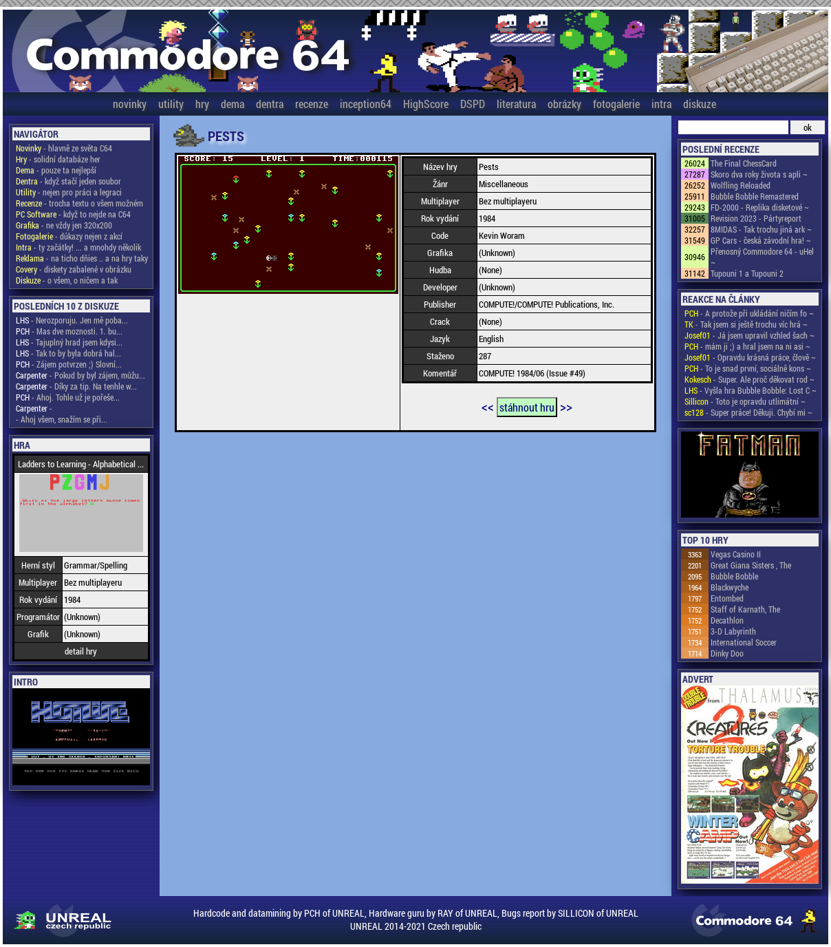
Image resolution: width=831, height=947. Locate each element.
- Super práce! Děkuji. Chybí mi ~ (748, 412)
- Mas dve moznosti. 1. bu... (69, 331)
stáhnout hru (526, 407)
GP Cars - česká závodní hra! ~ (761, 240)
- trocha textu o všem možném (79, 203)
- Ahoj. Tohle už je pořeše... (68, 397)
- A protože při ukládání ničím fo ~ (749, 313)
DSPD (472, 103)
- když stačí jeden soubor (68, 181)
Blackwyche (729, 587)
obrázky (564, 103)
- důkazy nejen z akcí (69, 236)
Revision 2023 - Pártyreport (756, 218)
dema (232, 103)
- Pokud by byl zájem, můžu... (80, 375)
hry (202, 103)
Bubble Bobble (734, 576)
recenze (311, 103)
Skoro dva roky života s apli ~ (759, 174)
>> (566, 406)
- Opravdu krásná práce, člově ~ (750, 357)
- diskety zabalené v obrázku (73, 269)
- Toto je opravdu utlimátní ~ (745, 401)
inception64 (365, 103)
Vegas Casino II (736, 554)
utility (171, 103)
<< (488, 406)
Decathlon (727, 620)
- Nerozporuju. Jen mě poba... (72, 320)
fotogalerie (616, 103)
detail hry (81, 651)
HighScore (426, 103)
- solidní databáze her (58, 158)
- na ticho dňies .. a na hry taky (82, 258)
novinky (130, 103)
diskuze (699, 103)
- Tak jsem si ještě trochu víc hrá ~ (746, 324)
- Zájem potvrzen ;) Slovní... (69, 364)
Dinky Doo (727, 653)
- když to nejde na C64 (73, 214)
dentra (269, 103)
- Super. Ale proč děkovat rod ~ (749, 379)
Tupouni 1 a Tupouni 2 (747, 273)
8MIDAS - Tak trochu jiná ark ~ (761, 229)
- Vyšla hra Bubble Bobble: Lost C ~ (750, 390)
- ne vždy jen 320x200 (64, 225)
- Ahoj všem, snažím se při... (61, 419)
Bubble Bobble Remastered (755, 196)
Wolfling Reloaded (740, 185)
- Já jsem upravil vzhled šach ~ (749, 335)
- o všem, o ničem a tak (67, 280)
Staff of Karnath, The (745, 609)
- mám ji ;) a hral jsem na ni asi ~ (747, 346)
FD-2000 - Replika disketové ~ (760, 207)
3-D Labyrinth (733, 631)
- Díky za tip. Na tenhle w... (76, 386)
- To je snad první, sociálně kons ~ (747, 368)
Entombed (727, 598)
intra (661, 103)
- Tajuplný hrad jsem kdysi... (69, 342)
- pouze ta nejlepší (56, 169)
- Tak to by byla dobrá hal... (68, 353)
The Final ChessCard (744, 163)
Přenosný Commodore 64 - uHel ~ (762, 257)
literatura (516, 103)
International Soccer (744, 642)
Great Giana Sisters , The (751, 565)
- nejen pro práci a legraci (69, 192)
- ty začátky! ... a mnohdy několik (78, 247)
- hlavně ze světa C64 (64, 147)
